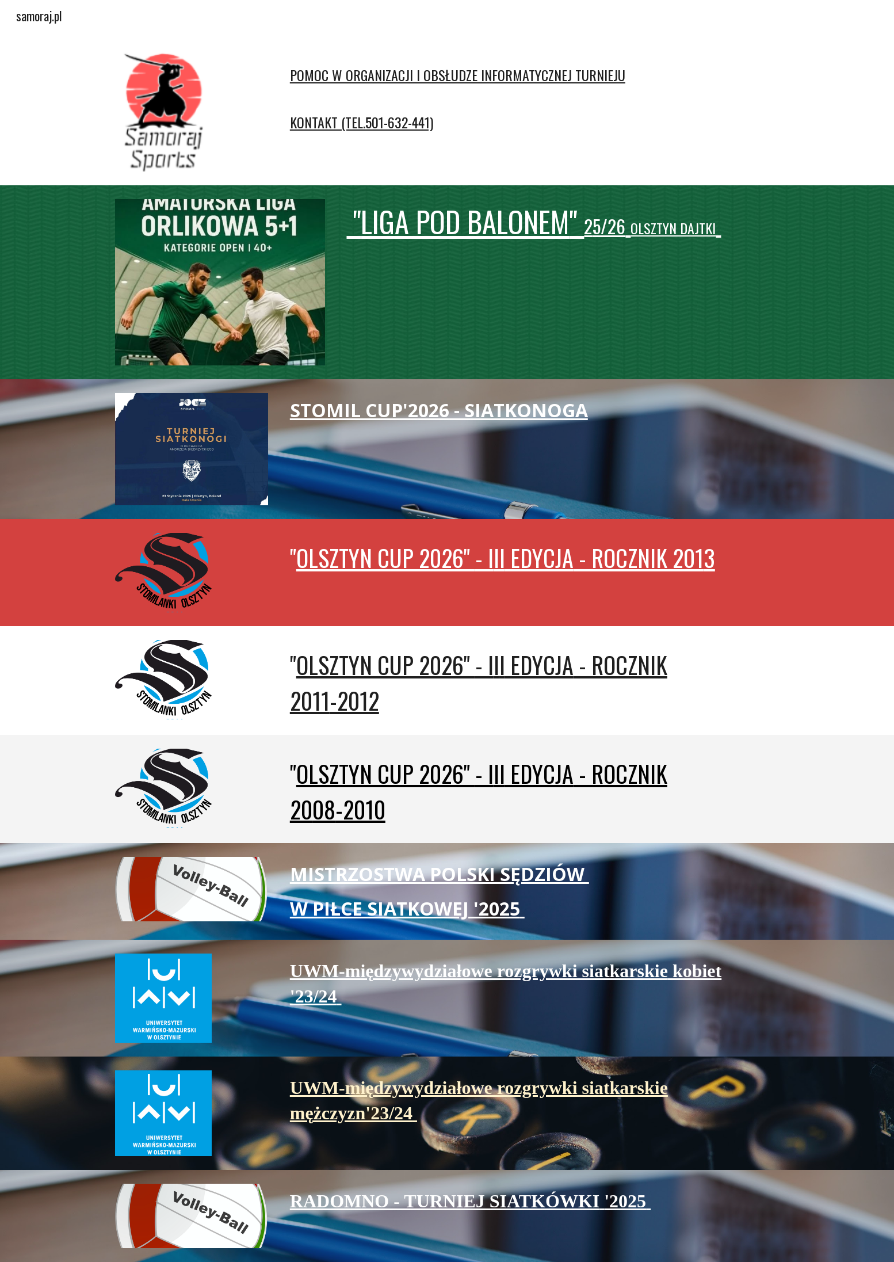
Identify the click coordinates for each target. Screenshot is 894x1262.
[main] (504, 92)
